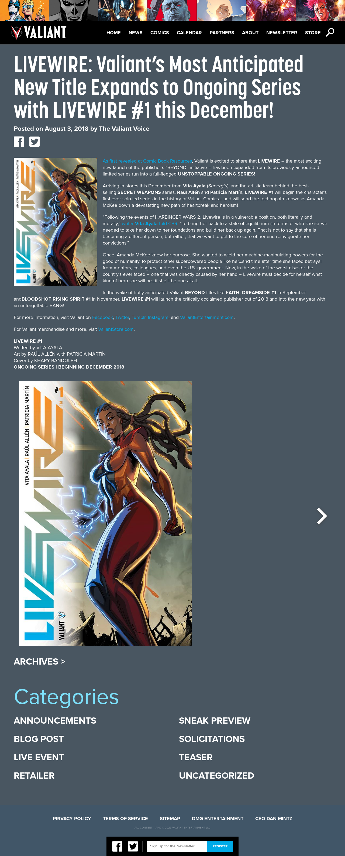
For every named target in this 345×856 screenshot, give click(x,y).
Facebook (102, 317)
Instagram (158, 317)
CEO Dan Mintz (273, 818)
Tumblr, (139, 317)
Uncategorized (216, 775)
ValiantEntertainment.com (207, 317)
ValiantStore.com (116, 329)
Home (113, 33)
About (250, 33)
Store (313, 33)
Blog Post (39, 739)
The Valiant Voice (124, 129)
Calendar (189, 33)
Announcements (55, 720)
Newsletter (281, 33)
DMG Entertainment (217, 818)
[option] (105, 516)
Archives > (39, 662)
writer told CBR (149, 223)
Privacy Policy (72, 818)
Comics (159, 33)
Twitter (122, 317)
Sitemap (170, 818)
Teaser (196, 757)
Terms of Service (125, 818)
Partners (222, 33)
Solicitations (212, 739)
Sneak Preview (214, 720)
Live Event (39, 757)
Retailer (34, 775)
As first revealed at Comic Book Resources (147, 161)
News (136, 33)
